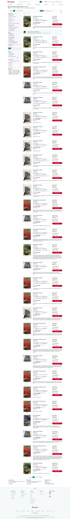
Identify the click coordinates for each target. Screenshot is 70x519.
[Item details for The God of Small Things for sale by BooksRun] (27, 265)
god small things (22, 7)
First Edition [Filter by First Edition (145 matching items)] (11, 38)
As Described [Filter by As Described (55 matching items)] (11, 30)
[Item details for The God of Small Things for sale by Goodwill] (27, 313)
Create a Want (11, 483)
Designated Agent (32, 501)
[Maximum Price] (14, 57)
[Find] (41, 2)
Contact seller (35, 45)
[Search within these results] (42, 13)
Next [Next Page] (20, 10)
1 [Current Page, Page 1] (33, 477)
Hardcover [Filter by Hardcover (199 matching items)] (11, 34)
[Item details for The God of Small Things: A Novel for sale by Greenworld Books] (27, 234)
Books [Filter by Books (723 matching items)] (10, 15)
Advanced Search (10, 4)
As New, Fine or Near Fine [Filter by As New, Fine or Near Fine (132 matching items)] (13, 27)
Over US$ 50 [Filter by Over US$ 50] (10, 55)
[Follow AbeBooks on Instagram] (49, 497)
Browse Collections (19, 4)
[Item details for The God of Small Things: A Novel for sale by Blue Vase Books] (27, 451)
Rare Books (28, 4)
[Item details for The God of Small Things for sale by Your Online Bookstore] (27, 117)
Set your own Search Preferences (49, 483)
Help (60, 1)
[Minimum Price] (10, 57)
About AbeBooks (32, 492)
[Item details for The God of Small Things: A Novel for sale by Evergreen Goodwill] (27, 392)
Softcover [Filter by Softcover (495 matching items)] (10, 35)
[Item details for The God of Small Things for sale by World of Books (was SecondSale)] (27, 85)
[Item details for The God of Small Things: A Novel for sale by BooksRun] (27, 328)
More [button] (56, 258)
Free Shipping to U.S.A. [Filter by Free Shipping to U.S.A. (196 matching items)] (13, 60)
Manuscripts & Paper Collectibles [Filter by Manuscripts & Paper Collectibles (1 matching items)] (13, 23)
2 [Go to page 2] (35, 477)
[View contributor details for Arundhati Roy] (35, 83)
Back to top (35, 488)
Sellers (53, 4)
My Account (53, 1)
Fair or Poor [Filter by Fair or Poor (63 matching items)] (11, 29)
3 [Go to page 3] (37, 477)
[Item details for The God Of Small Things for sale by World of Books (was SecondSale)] (27, 41)
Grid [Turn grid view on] (45, 10)
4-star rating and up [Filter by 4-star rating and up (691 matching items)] (14, 72)
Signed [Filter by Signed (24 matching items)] (10, 39)
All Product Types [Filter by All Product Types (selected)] (11, 14)
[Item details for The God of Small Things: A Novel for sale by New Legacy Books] (27, 205)
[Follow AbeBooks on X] (49, 495)
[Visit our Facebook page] (49, 493)
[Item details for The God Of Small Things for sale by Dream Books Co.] (27, 21)
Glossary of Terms (47, 482)
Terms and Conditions (46, 515)
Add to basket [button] (57, 24)
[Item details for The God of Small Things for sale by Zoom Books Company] (27, 358)
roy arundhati (14, 7)
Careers (31, 495)
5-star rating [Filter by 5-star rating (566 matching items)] (13, 73)
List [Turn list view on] (41, 10)
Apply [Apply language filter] (10, 48)
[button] (61, 13)
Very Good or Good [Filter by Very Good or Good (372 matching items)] (12, 28)
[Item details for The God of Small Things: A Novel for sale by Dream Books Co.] (27, 72)
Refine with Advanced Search (30, 7)
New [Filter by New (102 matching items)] (10, 26)
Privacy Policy (32, 498)
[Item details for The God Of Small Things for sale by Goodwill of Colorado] (27, 249)
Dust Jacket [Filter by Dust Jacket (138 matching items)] (11, 40)
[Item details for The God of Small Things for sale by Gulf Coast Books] (27, 131)
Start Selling (60, 4)
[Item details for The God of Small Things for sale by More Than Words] (27, 218)
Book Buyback (22, 495)
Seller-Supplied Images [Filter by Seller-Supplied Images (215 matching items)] (12, 41)
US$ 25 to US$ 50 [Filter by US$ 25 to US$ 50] (11, 54)
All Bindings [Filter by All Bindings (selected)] (10, 33)
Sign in (49, 1)
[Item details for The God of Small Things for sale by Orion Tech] (27, 145)
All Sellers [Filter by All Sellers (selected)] (10, 69)
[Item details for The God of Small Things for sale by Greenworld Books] (27, 434)
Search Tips (46, 481)
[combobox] (29, 2)
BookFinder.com (35, 513)
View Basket (12, 498)
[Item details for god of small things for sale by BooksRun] (27, 420)
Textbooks (46, 4)
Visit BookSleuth (29, 483)
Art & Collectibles (37, 4)
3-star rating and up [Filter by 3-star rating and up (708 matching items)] (14, 71)
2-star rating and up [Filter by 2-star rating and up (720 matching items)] (14, 70)
